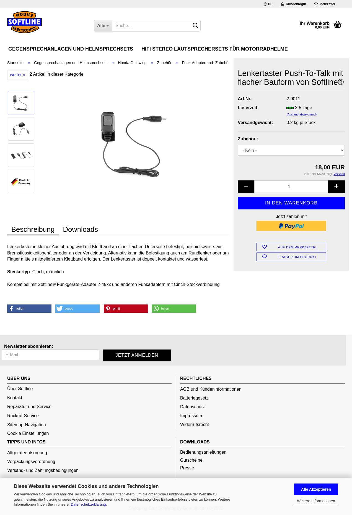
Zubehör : (248, 138)
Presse (187, 468)
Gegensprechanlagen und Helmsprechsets (70, 49)
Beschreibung (33, 229)
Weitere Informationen (316, 501)
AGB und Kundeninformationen (210, 389)
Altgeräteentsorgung (27, 452)
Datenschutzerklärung (88, 504)
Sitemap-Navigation (26, 424)
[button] (29, 308)
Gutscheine (191, 460)
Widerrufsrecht (194, 424)
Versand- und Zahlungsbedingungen (43, 470)
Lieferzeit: (248, 107)
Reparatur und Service (29, 406)
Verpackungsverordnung (31, 461)
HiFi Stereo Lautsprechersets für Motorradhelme (214, 49)
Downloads (80, 229)
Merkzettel (324, 4)
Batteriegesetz (194, 398)
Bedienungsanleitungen (203, 452)
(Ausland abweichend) (301, 114)
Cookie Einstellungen (28, 433)
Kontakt (14, 397)
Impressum (191, 415)
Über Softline (20, 388)
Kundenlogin (293, 4)
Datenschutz (192, 406)
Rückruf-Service (23, 415)
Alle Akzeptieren (316, 489)
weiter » (17, 74)
